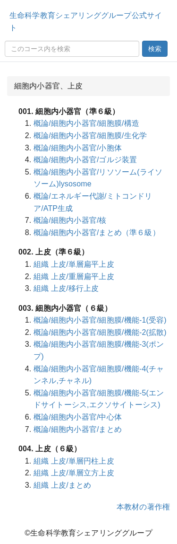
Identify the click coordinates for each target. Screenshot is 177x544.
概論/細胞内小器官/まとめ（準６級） (97, 232)
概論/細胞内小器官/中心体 (78, 417)
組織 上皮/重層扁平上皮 (74, 276)
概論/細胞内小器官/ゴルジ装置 (85, 160)
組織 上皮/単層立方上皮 (74, 473)
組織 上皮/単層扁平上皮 (74, 264)
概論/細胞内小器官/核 (70, 220)
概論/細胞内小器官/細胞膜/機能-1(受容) (100, 320)
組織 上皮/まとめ (62, 485)
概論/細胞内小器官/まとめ (78, 429)
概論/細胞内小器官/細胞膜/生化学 (90, 136)
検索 (154, 49)
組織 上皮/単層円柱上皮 (74, 461)
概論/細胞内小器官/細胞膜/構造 (86, 123)
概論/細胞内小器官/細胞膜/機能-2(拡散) (100, 332)
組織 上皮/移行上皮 (66, 288)
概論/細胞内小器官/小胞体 (78, 148)
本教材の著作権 (143, 507)
